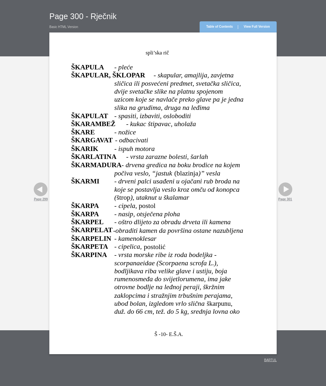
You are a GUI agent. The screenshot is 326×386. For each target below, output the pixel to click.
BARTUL (270, 360)
